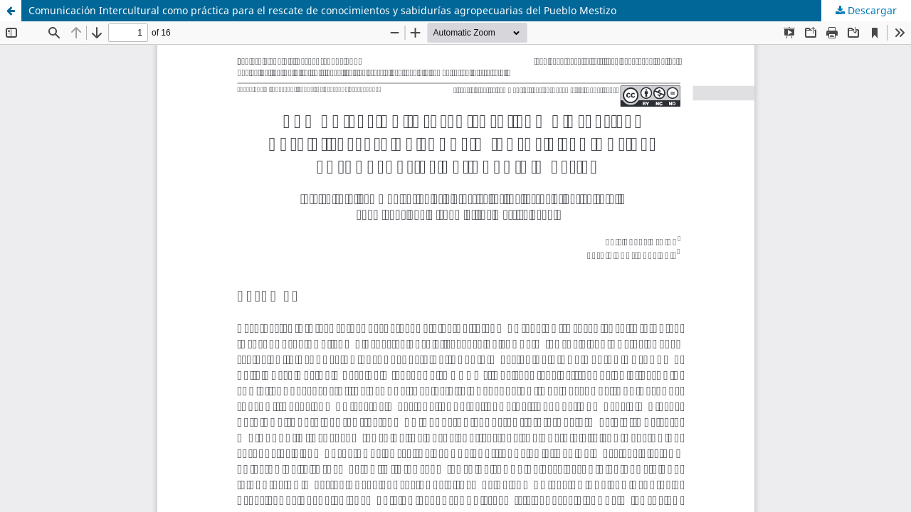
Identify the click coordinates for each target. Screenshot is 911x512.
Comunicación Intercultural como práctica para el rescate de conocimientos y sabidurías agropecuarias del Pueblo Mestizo (322, 10)
